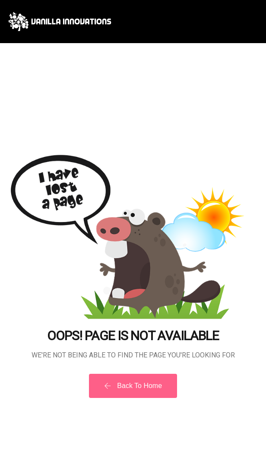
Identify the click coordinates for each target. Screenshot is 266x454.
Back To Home (133, 385)
